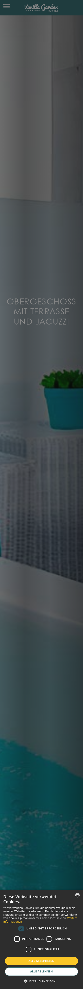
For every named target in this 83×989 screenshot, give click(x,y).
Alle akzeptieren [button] (42, 961)
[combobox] (77, 895)
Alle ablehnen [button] (41, 971)
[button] (41, 981)
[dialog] (41, 939)
